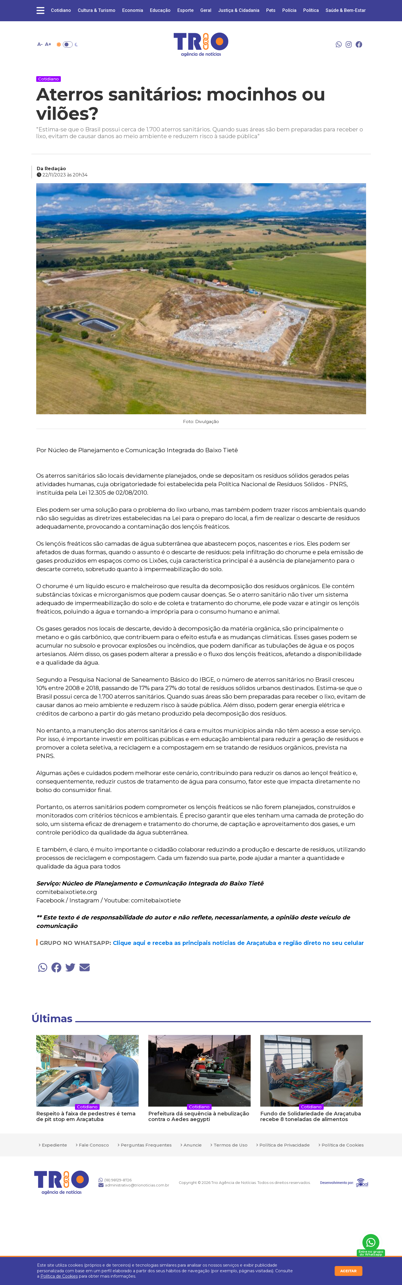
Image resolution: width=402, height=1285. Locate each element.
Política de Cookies (59, 1276)
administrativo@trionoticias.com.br (133, 1185)
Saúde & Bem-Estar (346, 10)
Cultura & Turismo (96, 10)
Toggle (68, 44)
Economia (132, 10)
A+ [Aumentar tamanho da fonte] (48, 44)
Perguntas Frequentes (146, 1145)
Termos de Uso (231, 1145)
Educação (160, 10)
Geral (205, 10)
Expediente (54, 1145)
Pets (271, 10)
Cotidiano (61, 10)
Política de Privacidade (284, 1145)
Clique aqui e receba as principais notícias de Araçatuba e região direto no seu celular (238, 943)
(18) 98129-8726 (115, 1179)
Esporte (185, 10)
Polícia (289, 10)
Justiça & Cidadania (238, 10)
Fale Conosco (94, 1145)
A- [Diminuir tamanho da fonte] (40, 44)
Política (311, 10)
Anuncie (193, 1145)
